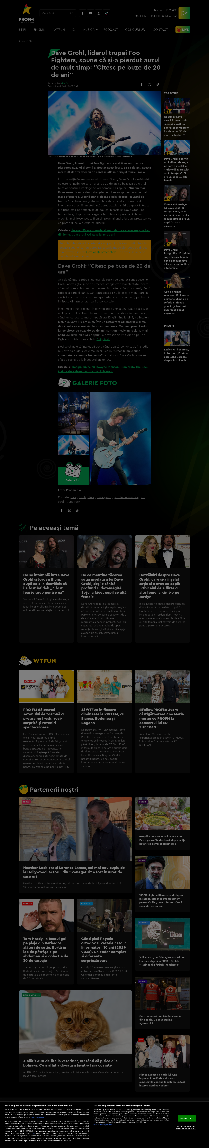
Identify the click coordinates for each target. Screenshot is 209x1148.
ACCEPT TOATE (187, 1118)
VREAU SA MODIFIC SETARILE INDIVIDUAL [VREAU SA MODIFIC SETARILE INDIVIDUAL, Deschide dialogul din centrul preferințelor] (186, 1127)
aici (33, 1133)
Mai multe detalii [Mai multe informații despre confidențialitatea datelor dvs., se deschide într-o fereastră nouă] (37, 1117)
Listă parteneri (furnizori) (102, 1125)
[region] (104, 1124)
